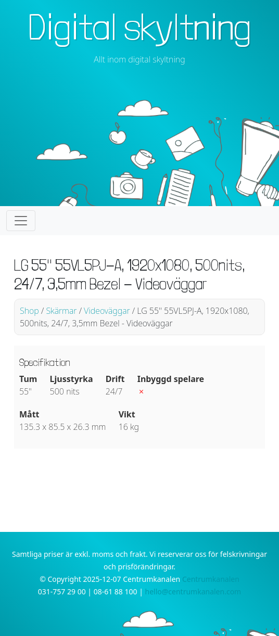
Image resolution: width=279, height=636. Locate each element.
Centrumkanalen (210, 579)
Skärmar (61, 310)
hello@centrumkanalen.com (193, 591)
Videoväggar (107, 310)
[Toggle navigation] (20, 220)
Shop (29, 310)
